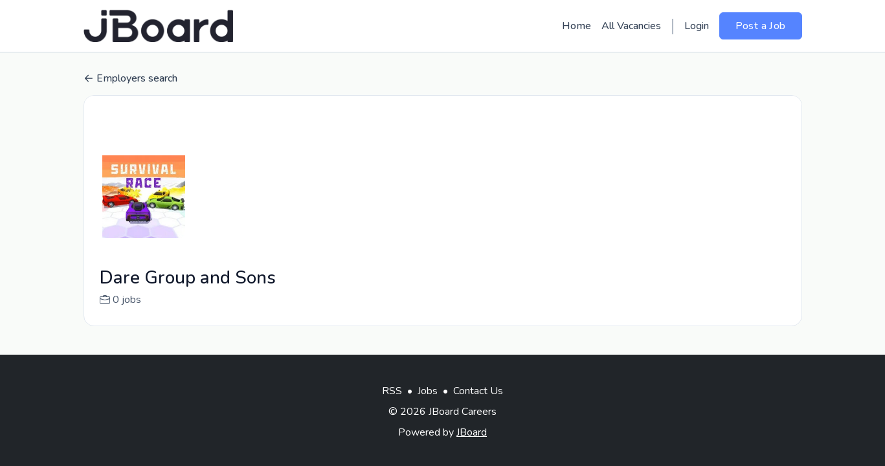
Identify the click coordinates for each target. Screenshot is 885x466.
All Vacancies (631, 26)
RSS (392, 391)
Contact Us (478, 391)
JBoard (471, 432)
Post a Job (760, 26)
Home (576, 26)
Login (696, 26)
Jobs (428, 391)
